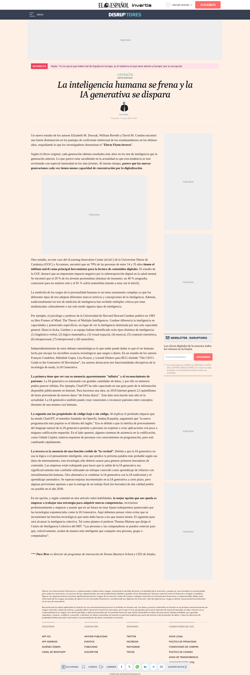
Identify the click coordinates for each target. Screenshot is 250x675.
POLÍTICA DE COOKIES (181, 651)
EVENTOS (89, 641)
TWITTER (131, 636)
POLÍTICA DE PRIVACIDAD (182, 641)
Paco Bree (123, 114)
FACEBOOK (132, 641)
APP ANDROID (49, 641)
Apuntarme (203, 356)
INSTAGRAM (133, 646)
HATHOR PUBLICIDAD (95, 636)
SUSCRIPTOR (91, 651)
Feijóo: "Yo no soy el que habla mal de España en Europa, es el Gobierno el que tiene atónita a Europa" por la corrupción (116, 66)
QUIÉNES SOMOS (51, 646)
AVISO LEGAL (176, 636)
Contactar (91, 626)
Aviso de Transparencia (183, 657)
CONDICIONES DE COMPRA (183, 646)
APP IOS (46, 636)
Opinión (125, 75)
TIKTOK (131, 651)
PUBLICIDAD (90, 646)
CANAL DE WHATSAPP (54, 651)
